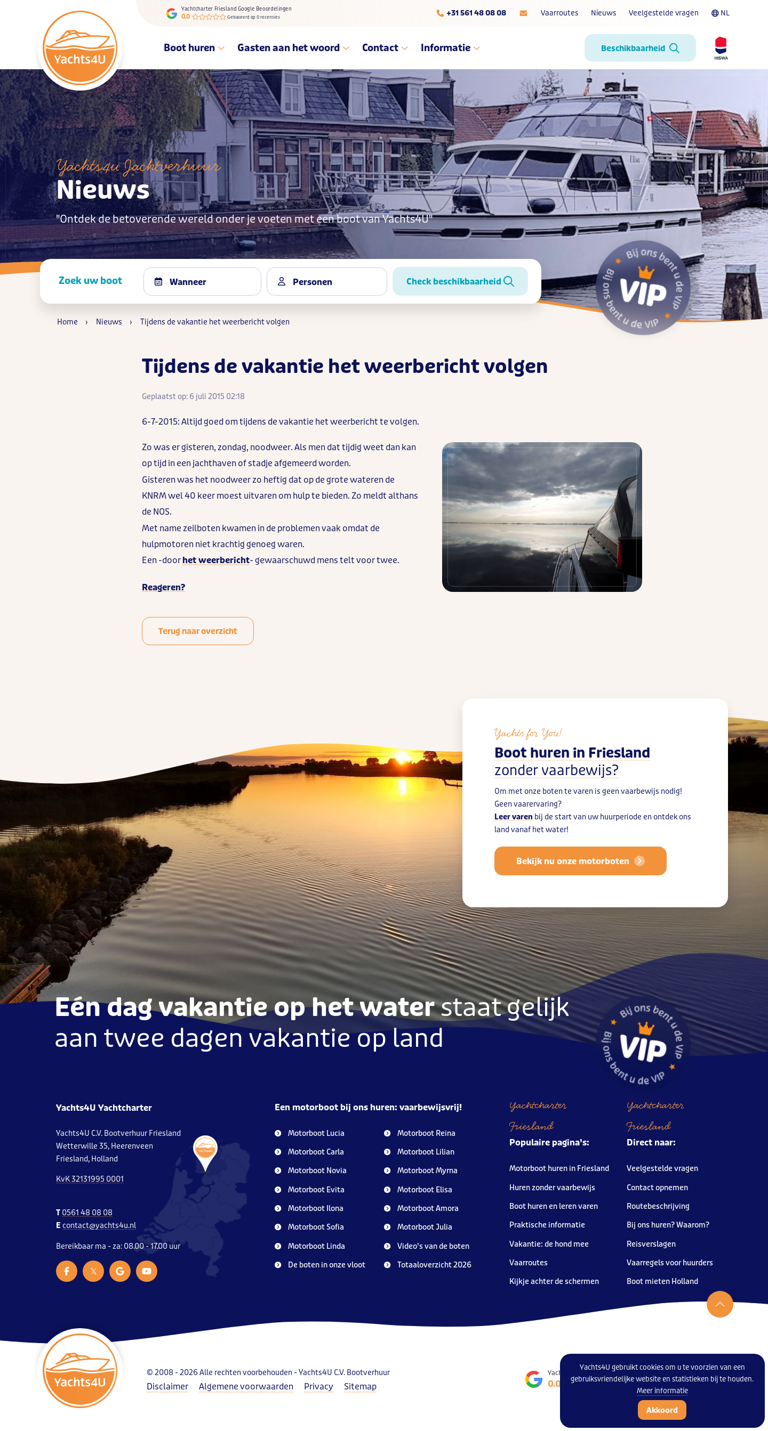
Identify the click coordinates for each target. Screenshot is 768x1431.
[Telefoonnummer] (471, 13)
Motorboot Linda (310, 1246)
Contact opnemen (657, 1188)
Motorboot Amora (421, 1209)
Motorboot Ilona (309, 1209)
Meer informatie (662, 1390)
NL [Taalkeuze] (720, 13)
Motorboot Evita (310, 1190)
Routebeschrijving (658, 1206)
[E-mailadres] (523, 13)
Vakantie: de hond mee (549, 1244)
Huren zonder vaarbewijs (552, 1188)
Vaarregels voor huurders (670, 1263)
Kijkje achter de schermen (554, 1281)
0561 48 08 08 (87, 1213)
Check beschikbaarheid (460, 281)
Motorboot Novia (311, 1171)
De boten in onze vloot (320, 1265)
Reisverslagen (651, 1244)
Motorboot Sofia (309, 1227)
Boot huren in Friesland (572, 774)
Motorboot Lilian (419, 1152)
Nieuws (603, 13)
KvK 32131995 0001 (90, 1179)
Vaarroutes (559, 13)
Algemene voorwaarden (246, 1386)
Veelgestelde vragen (664, 13)
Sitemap (360, 1386)
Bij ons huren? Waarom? (668, 1225)
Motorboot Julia (418, 1227)
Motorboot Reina (419, 1133)
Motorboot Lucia (310, 1133)
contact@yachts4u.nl (99, 1226)
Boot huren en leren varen (553, 1206)
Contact (385, 48)
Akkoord (662, 1410)
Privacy (318, 1386)
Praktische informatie (547, 1225)
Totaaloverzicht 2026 (427, 1265)
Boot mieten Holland (662, 1281)
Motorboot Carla (309, 1152)
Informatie (450, 48)
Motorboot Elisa (418, 1190)
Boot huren (194, 48)
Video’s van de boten (426, 1246)
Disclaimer (167, 1386)
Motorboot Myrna (421, 1171)
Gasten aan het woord (293, 48)
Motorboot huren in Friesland (559, 1169)
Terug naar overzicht (197, 631)
